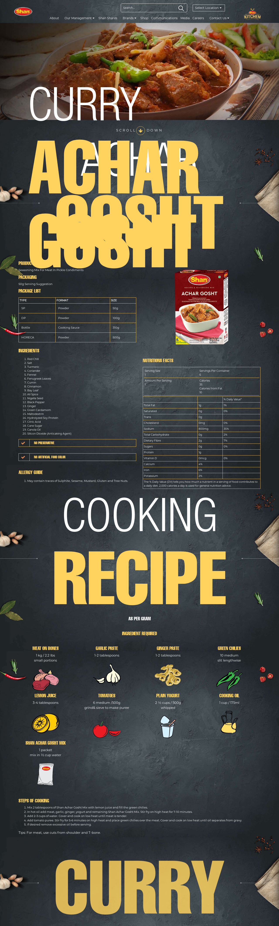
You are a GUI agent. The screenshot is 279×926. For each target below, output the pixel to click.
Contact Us (219, 18)
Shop (144, 18)
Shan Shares (108, 18)
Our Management (79, 18)
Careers (198, 18)
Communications (164, 18)
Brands (129, 18)
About (54, 18)
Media (185, 18)
